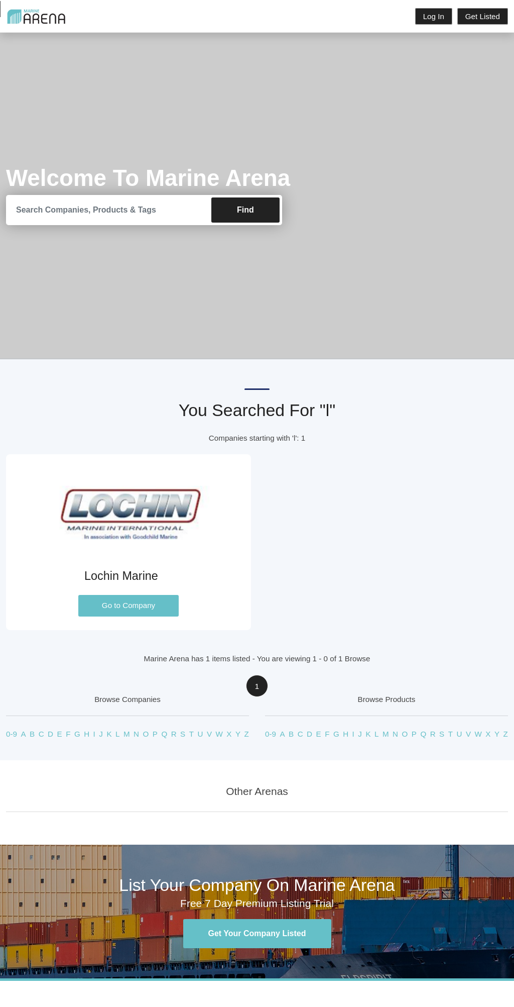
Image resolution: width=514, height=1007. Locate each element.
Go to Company (128, 605)
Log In (433, 16)
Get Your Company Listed (257, 933)
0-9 (11, 734)
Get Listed (482, 16)
